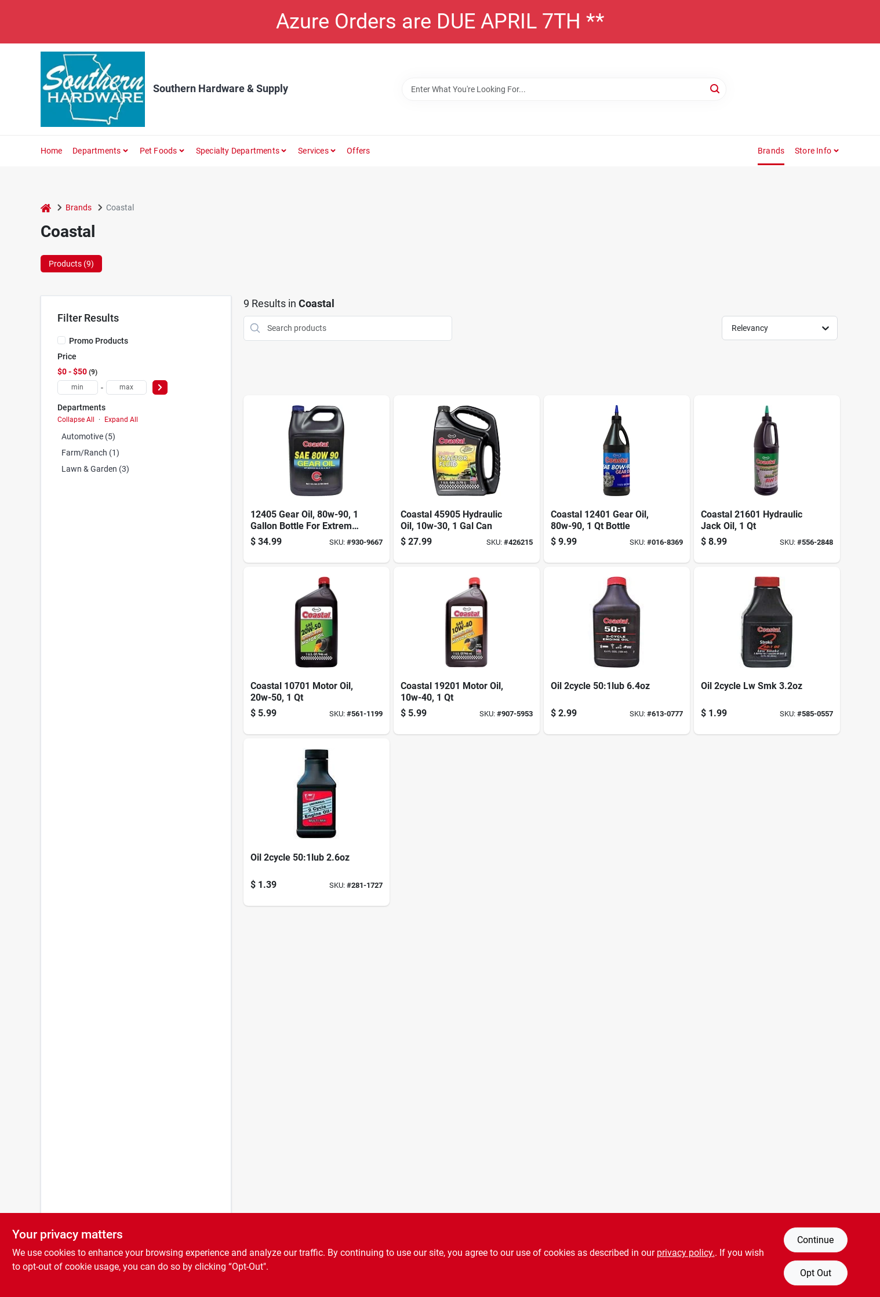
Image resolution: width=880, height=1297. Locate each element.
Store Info (813, 150)
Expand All (121, 420)
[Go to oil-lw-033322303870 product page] (767, 650)
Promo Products (98, 341)
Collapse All (75, 420)
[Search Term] (564, 89)
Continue (815, 1239)
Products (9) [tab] (71, 263)
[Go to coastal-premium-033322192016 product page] (467, 650)
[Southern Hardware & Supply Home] (93, 89)
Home (52, 150)
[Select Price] (160, 387)
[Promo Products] (61, 340)
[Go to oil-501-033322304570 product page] (316, 822)
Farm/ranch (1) (90, 452)
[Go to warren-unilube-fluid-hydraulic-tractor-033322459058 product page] (467, 479)
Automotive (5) (88, 436)
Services (313, 150)
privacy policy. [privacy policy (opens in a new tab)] (686, 1252)
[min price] (77, 387)
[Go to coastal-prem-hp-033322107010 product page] (316, 650)
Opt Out (815, 1272)
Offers (358, 150)
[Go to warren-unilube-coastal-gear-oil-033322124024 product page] (617, 479)
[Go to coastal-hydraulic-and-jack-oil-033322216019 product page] (767, 479)
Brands (771, 150)
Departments (96, 150)
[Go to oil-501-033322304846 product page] (617, 650)
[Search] (715, 88)
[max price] (126, 387)
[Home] (46, 208)
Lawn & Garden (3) (95, 468)
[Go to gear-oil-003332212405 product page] (316, 479)
